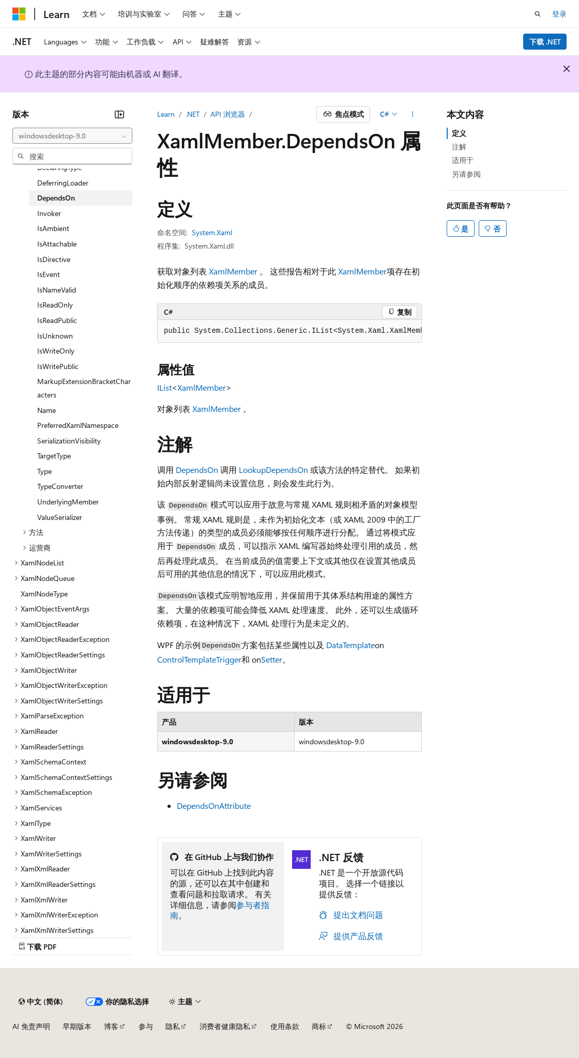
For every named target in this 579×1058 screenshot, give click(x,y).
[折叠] (119, 114)
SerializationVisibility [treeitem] (69, 441)
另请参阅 (466, 174)
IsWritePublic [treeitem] (58, 366)
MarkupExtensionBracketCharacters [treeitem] (84, 388)
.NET (193, 114)
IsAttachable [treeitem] (57, 244)
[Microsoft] (19, 14)
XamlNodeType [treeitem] (44, 594)
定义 (459, 133)
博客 (111, 1026)
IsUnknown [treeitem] (55, 336)
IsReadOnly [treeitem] (55, 305)
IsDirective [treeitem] (53, 259)
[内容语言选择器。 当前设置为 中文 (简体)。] (40, 1001)
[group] (289, 331)
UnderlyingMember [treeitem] (68, 502)
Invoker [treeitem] (49, 213)
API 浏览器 (227, 114)
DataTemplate (350, 644)
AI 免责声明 (31, 1026)
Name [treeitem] (46, 410)
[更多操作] (413, 114)
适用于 (463, 160)
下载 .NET (545, 42)
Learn (166, 114)
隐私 (172, 1026)
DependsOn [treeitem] (56, 198)
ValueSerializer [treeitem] (59, 517)
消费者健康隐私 (225, 1026)
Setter (271, 659)
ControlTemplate (186, 659)
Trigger (228, 659)
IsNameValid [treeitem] (56, 290)
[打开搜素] (537, 14)
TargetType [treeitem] (54, 456)
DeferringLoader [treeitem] (62, 183)
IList (164, 387)
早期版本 (77, 1026)
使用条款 (284, 1026)
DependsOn (197, 469)
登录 (559, 14)
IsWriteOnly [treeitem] (55, 351)
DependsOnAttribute (214, 805)
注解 (459, 146)
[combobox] (72, 136)
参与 (146, 1026)
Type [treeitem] (44, 471)
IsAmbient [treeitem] (53, 228)
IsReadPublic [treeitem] (57, 320)
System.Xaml (212, 232)
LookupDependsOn (273, 469)
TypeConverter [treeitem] (60, 486)
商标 (319, 1026)
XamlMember (233, 271)
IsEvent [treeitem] (48, 274)
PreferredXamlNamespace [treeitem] (77, 425)
